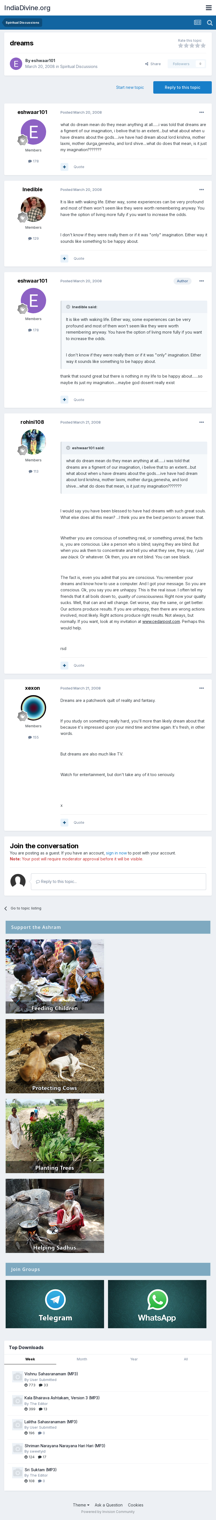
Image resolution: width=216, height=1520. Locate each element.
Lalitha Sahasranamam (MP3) (51, 1422)
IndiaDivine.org (27, 8)
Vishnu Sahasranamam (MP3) (51, 1374)
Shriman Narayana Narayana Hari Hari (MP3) (64, 1446)
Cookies (135, 1505)
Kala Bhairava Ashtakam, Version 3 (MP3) (62, 1398)
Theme (81, 1505)
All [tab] (186, 1359)
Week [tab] (30, 1359)
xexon (32, 688)
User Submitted (43, 1379)
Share (153, 63)
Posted (81, 112)
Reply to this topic (182, 87)
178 (33, 161)
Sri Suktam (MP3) (40, 1470)
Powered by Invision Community (108, 1512)
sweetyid (38, 1451)
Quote (79, 166)
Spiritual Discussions (79, 66)
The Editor (39, 1403)
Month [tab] (82, 1359)
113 (34, 471)
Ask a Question (109, 1505)
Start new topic (130, 87)
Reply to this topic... (56, 881)
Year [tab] (134, 1359)
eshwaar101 (43, 60)
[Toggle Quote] (68, 307)
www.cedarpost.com (161, 621)
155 (33, 737)
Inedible (32, 189)
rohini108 (32, 422)
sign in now (116, 853)
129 (33, 238)
